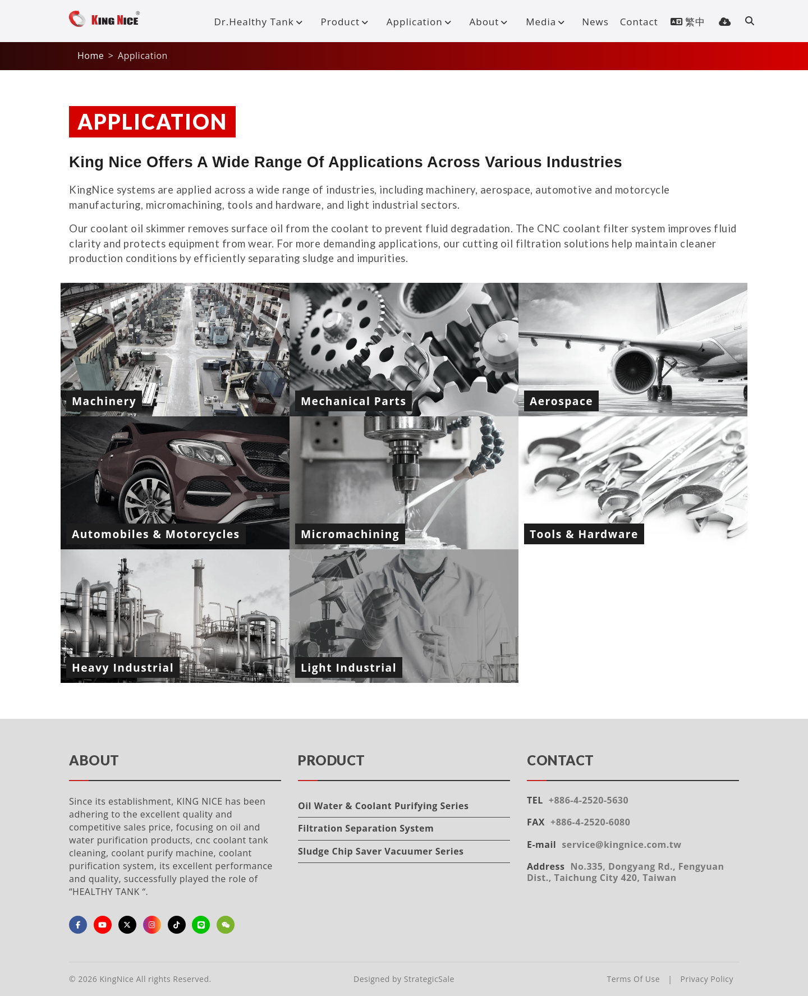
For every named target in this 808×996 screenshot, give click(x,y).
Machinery (104, 401)
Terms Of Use (633, 979)
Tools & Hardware (584, 533)
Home (90, 55)
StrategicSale (429, 979)
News (595, 21)
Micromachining (350, 533)
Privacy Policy (707, 979)
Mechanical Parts (353, 401)
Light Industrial (349, 667)
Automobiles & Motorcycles (156, 533)
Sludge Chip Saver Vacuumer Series (381, 851)
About (490, 21)
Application (421, 21)
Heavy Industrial (123, 667)
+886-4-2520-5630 (588, 800)
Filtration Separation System (366, 828)
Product (347, 21)
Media (548, 21)
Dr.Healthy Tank (260, 21)
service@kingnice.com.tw (621, 844)
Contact (639, 21)
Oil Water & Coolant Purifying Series (383, 806)
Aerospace (561, 401)
